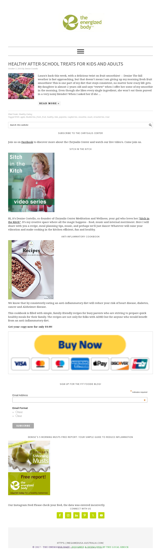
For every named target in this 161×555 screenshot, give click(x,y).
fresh (38, 117)
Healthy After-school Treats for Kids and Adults (65, 64)
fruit (44, 117)
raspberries (72, 117)
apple (22, 117)
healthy (50, 117)
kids (56, 117)
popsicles (63, 117)
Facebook (27, 142)
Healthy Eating (25, 114)
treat (107, 117)
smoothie (82, 117)
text (20, 416)
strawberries (98, 117)
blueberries (30, 117)
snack (89, 117)
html (20, 412)
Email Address (79, 395)
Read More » (49, 103)
